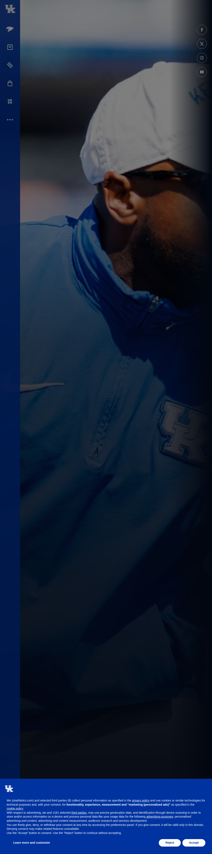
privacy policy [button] (140, 800)
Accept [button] (194, 842)
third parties (79, 812)
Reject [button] (169, 842)
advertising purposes (159, 816)
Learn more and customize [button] (31, 842)
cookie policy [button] (15, 808)
